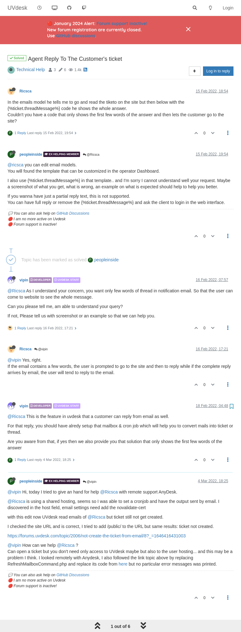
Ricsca (25, 75)
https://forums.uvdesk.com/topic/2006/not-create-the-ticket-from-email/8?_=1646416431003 (97, 519)
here (123, 548)
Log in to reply (218, 55)
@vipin (41, 333)
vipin (23, 264)
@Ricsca (91, 138)
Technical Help (30, 53)
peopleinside (30, 138)
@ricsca (16, 148)
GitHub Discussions (72, 197)
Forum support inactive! (122, 23)
